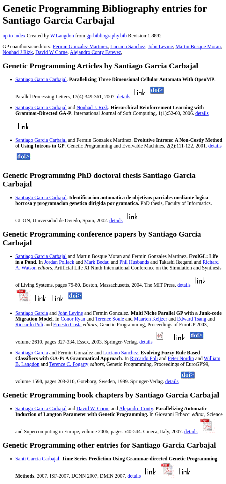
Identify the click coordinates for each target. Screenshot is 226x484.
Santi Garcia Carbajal (37, 458)
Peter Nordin (181, 358)
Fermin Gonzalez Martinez (80, 46)
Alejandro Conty (136, 408)
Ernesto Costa (67, 324)
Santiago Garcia (31, 313)
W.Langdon (62, 35)
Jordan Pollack (59, 262)
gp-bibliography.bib (106, 35)
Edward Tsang (191, 318)
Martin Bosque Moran (198, 46)
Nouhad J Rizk (18, 52)
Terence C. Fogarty (68, 364)
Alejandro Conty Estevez (95, 52)
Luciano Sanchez (127, 46)
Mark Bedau (97, 262)
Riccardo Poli (29, 324)
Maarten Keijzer (150, 318)
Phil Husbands (134, 262)
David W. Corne (93, 408)
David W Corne (51, 52)
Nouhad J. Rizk (92, 107)
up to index (14, 35)
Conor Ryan (73, 318)
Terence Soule (109, 318)
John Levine (160, 46)
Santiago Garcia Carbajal (41, 79)
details (123, 96)
